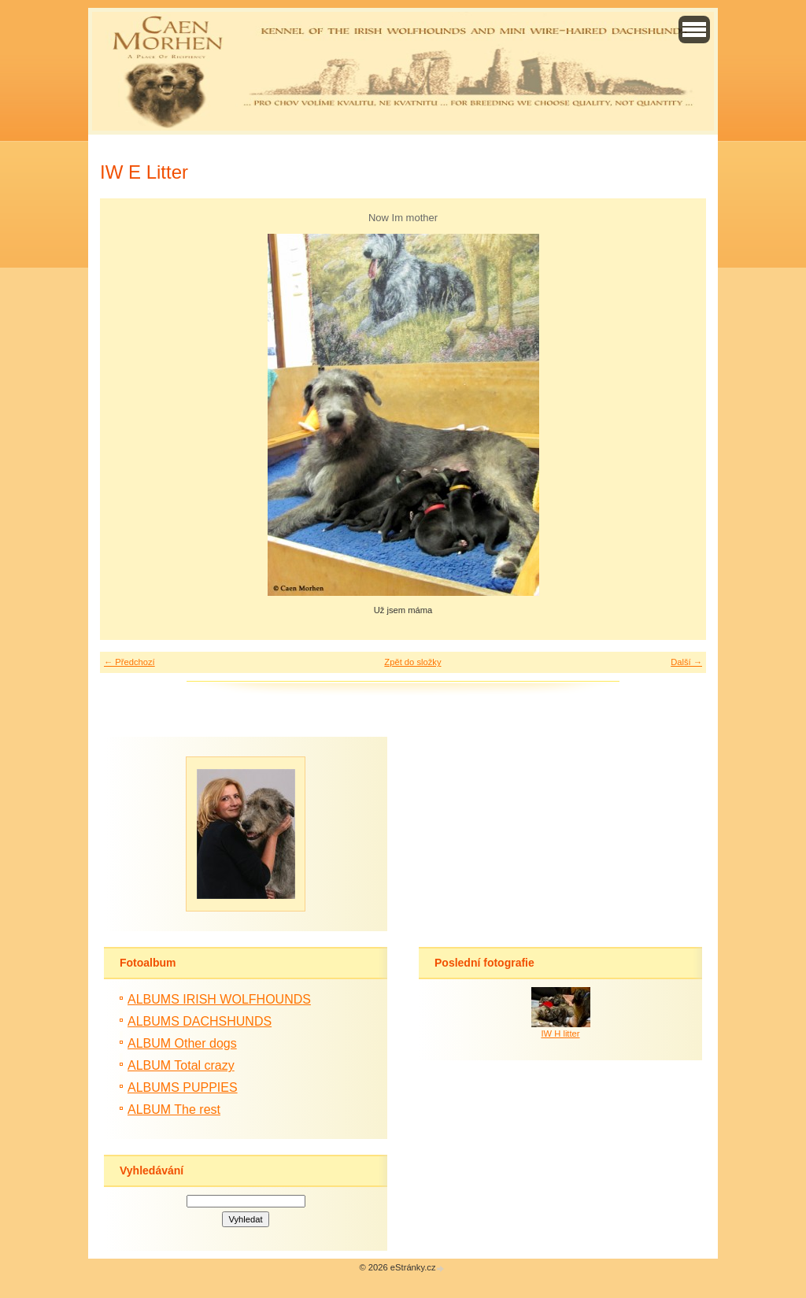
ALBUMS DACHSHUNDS (200, 1021)
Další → (686, 662)
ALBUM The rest (174, 1109)
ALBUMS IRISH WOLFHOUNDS (219, 999)
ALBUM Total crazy (181, 1065)
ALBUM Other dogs (182, 1043)
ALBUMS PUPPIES (183, 1087)
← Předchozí (129, 662)
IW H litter (560, 1033)
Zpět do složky (412, 662)
